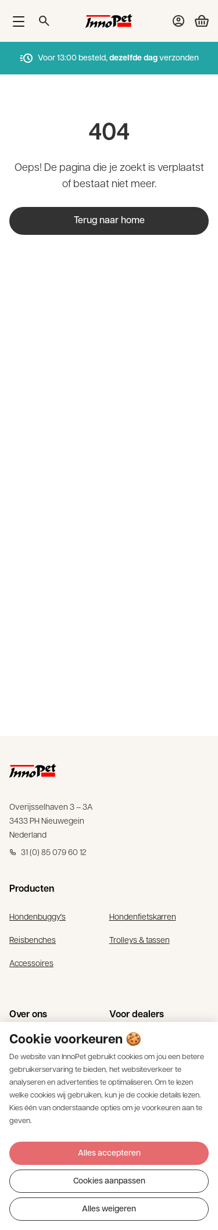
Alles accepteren (109, 1153)
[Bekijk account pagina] (178, 21)
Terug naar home (109, 221)
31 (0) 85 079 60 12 (48, 853)
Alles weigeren (109, 1209)
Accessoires (31, 964)
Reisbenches (32, 940)
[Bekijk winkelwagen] (197, 21)
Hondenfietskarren (142, 917)
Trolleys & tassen (139, 940)
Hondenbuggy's (37, 917)
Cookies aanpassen (109, 1181)
